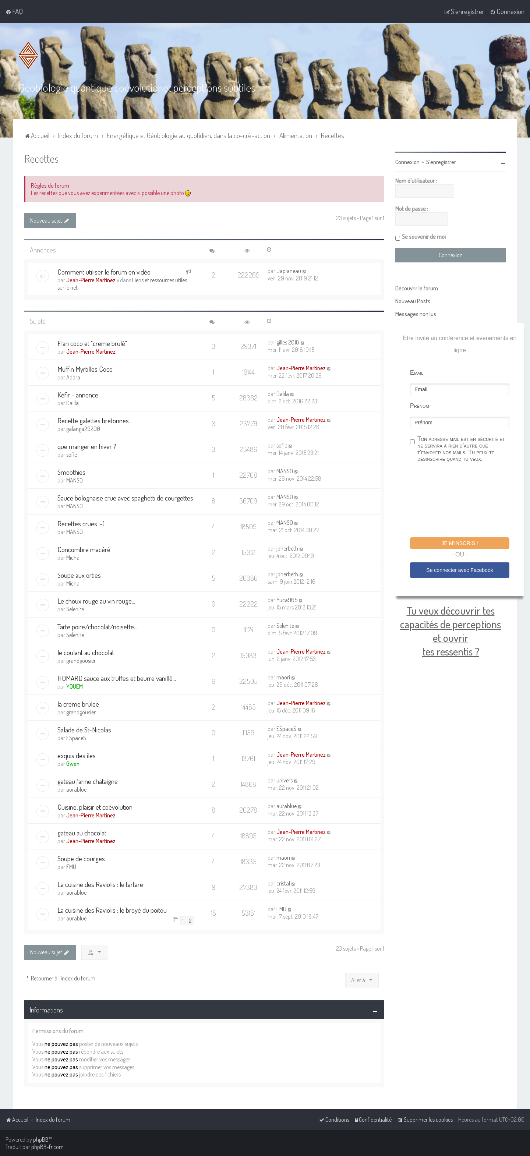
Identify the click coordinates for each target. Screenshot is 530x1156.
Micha (73, 557)
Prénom (419, 405)
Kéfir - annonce (77, 394)
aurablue (76, 789)
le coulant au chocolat (85, 652)
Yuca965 (286, 599)
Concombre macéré (83, 549)
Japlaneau (288, 270)
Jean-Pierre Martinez (91, 279)
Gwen (73, 763)
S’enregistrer (441, 161)
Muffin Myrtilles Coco (85, 368)
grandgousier (81, 660)
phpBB (41, 1139)
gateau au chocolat (81, 832)
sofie (71, 454)
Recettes (41, 158)
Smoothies (71, 471)
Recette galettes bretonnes (93, 420)
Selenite (75, 608)
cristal (283, 883)
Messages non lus (415, 313)
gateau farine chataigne (87, 780)
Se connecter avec (459, 570)
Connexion (407, 161)
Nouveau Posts (412, 300)
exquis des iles (76, 755)
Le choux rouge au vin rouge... (96, 600)
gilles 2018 (287, 342)
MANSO (74, 480)
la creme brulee (78, 703)
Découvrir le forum (416, 287)
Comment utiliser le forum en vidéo (104, 271)
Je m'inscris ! (459, 543)
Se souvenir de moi (424, 236)
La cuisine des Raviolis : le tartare (100, 883)
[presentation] (466, 500)
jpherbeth (287, 548)
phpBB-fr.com (47, 1146)
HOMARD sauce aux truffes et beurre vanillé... (116, 677)
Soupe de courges (81, 858)
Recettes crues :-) (81, 523)
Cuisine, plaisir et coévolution (94, 806)
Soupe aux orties (79, 574)
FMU (71, 866)
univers (284, 780)
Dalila (72, 402)
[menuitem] (14, 11)
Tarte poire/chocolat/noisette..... (98, 626)
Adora (73, 377)
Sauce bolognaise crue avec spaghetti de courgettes (125, 497)
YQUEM (74, 686)
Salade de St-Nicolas (84, 729)
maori (283, 676)
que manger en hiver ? (86, 445)
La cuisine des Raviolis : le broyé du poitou (112, 909)
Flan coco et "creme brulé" (92, 342)
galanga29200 (83, 428)
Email (416, 372)
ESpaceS (76, 737)
